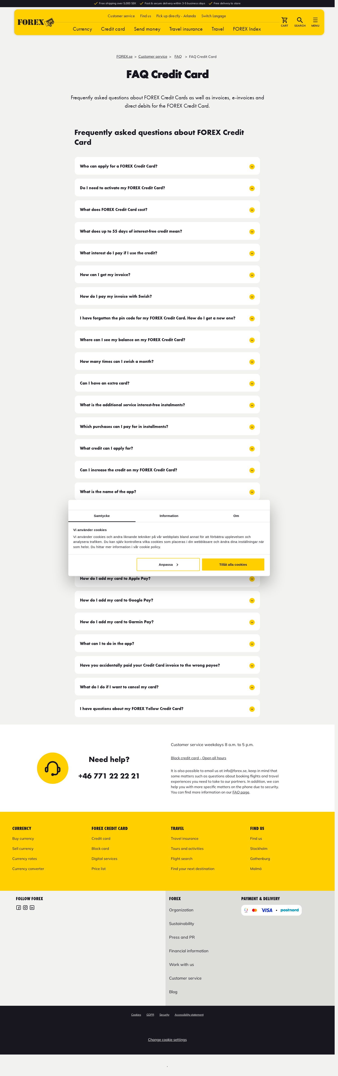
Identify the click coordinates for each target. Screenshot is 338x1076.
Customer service (121, 20)
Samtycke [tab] (102, 516)
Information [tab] (169, 516)
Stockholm (258, 848)
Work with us (181, 964)
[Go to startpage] (36, 27)
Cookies (136, 1014)
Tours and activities (187, 848)
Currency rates (24, 858)
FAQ (178, 56)
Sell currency (23, 848)
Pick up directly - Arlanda (176, 20)
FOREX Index (247, 33)
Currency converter (28, 868)
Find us (145, 20)
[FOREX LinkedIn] (32, 908)
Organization (181, 909)
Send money (147, 33)
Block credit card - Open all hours (198, 758)
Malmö (256, 868)
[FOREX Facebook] (18, 908)
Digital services (104, 858)
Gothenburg (260, 858)
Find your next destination (192, 868)
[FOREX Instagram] (25, 908)
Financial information (189, 950)
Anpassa (168, 564)
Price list (99, 868)
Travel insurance (186, 33)
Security (164, 1014)
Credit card (113, 33)
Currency (82, 33)
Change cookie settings (167, 1039)
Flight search (181, 858)
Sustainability (181, 923)
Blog (173, 991)
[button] (213, 21)
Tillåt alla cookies (233, 564)
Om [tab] (236, 516)
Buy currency (23, 838)
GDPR (150, 1014)
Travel (218, 33)
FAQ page (241, 792)
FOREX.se (124, 56)
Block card (100, 848)
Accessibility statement (189, 1014)
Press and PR (182, 937)
